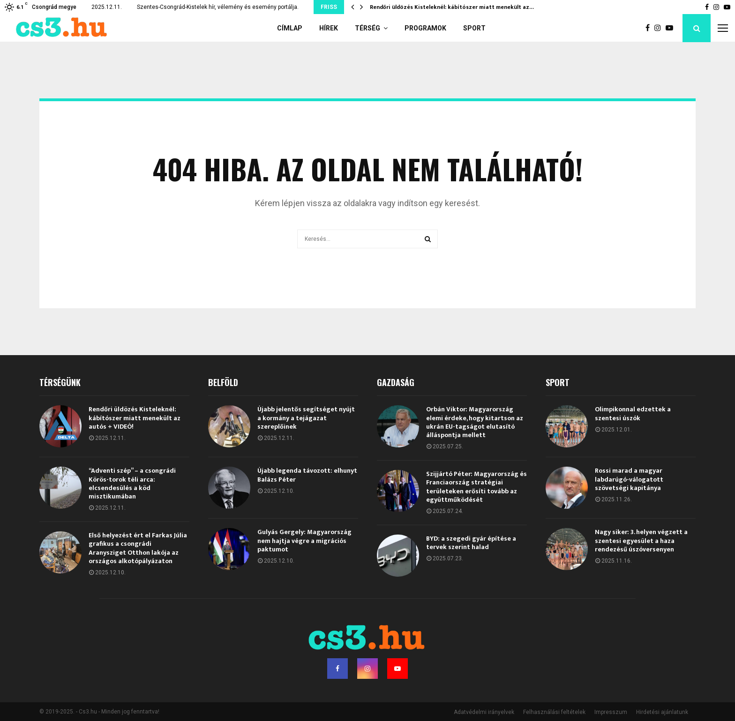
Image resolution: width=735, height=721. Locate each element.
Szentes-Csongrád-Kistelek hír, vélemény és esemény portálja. (218, 7)
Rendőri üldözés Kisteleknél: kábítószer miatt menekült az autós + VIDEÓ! (134, 417)
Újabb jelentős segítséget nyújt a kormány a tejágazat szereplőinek (306, 417)
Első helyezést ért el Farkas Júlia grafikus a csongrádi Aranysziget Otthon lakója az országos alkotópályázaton (138, 548)
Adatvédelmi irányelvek (484, 712)
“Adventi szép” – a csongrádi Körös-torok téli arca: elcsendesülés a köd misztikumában (132, 483)
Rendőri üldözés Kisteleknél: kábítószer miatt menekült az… (452, 7)
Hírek (328, 28)
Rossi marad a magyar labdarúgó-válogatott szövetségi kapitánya (629, 479)
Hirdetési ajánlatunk (662, 712)
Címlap (289, 28)
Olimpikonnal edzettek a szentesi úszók (633, 413)
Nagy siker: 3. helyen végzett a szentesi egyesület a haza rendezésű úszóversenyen (641, 540)
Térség (367, 28)
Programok (425, 28)
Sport (474, 28)
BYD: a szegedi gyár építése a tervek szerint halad (471, 542)
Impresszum (610, 712)
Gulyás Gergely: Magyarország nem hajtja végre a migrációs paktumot (304, 540)
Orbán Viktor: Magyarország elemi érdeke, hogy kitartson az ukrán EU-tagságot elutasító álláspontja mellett (474, 422)
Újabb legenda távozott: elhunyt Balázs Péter (307, 474)
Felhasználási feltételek (554, 712)
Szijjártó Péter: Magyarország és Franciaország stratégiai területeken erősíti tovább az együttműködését (476, 486)
